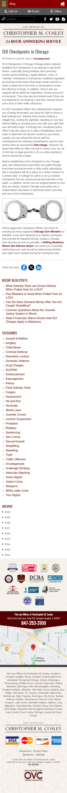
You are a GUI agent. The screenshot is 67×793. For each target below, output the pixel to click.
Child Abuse (13, 347)
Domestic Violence (17, 360)
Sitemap (40, 754)
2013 (6, 549)
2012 (6, 555)
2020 (6, 512)
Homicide (12, 405)
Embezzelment (15, 374)
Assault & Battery (17, 338)
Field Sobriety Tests (18, 387)
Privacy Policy (40, 751)
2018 (6, 522)
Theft (9, 454)
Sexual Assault (15, 441)
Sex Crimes (13, 436)
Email (33, 11)
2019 (6, 517)
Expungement (14, 378)
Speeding (12, 450)
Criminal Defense (17, 351)
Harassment (13, 396)
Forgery (11, 392)
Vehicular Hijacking (18, 472)
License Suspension (18, 419)
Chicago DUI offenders (47, 231)
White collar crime (17, 490)
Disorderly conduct (17, 356)
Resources (25, 751)
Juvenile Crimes (16, 414)
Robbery (11, 428)
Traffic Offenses (16, 459)
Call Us (11, 11)
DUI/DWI (11, 369)
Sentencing (13, 432)
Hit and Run (13, 401)
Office (56, 11)
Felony (10, 383)
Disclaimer (28, 754)
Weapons (12, 486)
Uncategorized (42, 58)
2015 (6, 538)
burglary (11, 343)
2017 (6, 528)
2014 (6, 544)
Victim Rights (14, 477)
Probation (12, 423)
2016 (6, 533)
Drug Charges (15, 365)
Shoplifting (12, 445)
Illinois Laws (13, 410)
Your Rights (13, 495)
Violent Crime (14, 481)
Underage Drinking (17, 468)
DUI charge (41, 145)
